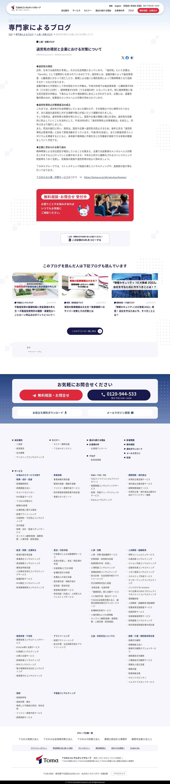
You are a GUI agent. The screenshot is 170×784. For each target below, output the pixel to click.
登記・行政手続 (61, 550)
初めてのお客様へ (118, 748)
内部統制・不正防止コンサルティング (30, 519)
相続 (18, 693)
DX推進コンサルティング (27, 651)
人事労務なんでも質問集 (102, 614)
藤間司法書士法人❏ (142, 739)
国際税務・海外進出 (137, 475)
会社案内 (18, 440)
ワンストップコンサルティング (30, 457)
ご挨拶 (19, 444)
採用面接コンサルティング (140, 620)
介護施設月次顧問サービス (140, 660)
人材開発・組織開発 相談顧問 (141, 602)
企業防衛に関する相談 (26, 509)
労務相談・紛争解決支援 (102, 558)
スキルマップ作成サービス (140, 576)
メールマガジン (133, 453)
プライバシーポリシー (39, 748)
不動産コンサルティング (65, 693)
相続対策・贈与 (23, 701)
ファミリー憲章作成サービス (66, 487)
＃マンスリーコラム (35, 352)
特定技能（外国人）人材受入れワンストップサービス (68, 595)
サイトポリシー (84, 748)
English (118, 6)
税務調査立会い (23, 487)
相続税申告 (21, 697)
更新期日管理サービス (64, 589)
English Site (134, 748)
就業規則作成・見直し (101, 563)
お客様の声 (94, 444)
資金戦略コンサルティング (28, 563)
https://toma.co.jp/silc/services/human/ (105, 177)
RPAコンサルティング (26, 664)
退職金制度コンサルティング (104, 571)
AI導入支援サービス (25, 655)
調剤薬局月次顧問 (136, 655)
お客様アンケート (99, 448)
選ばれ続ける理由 (97, 440)
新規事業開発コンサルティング (30, 587)
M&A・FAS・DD (98, 475)
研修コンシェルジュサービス (141, 554)
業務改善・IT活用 (24, 635)
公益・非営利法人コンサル (103, 635)
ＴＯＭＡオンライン (63, 448)
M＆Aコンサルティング (101, 499)
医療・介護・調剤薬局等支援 (141, 635)
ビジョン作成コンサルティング (142, 563)
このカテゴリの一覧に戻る (87, 331)
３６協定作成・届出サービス (104, 596)
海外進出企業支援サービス (140, 483)
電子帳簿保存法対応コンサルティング (30, 670)
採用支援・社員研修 (100, 587)
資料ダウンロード (134, 449)
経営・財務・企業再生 (26, 550)
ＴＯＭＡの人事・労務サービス (52, 177)
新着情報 (130, 440)
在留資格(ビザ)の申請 (63, 568)
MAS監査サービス (24, 496)
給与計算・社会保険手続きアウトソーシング (105, 577)
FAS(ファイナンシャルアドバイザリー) (105, 480)
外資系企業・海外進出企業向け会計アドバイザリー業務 (142, 493)
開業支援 (132, 668)
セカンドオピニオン (25, 492)
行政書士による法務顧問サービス (68, 555)
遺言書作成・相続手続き (65, 581)
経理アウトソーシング (26, 514)
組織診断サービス (24, 578)
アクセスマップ (119, 773)
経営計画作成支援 (24, 554)
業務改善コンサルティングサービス (30, 641)
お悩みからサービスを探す (28, 475)
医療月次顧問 (134, 640)
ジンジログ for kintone (138, 587)
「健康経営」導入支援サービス (105, 591)
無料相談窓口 (101, 748)
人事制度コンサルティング (103, 567)
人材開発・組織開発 (137, 550)
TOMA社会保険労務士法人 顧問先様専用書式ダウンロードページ (105, 602)
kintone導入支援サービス (28, 647)
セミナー (56, 440)
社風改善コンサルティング (140, 558)
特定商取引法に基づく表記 (63, 748)
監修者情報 (96, 459)
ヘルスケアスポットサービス (141, 681)
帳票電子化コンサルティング (29, 675)
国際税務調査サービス (138, 487)
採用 (110, 6)
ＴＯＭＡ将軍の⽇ (24, 500)
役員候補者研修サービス (139, 616)
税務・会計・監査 (24, 479)
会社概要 (20, 452)
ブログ (92, 456)
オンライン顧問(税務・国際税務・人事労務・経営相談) (29, 537)
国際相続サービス (24, 717)
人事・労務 (96, 550)
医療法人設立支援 (136, 664)
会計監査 (20, 525)
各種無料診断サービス (101, 610)
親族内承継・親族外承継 (65, 483)
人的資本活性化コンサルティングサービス (30, 573)
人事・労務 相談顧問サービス (104, 554)
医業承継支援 (134, 673)
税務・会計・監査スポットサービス (30, 531)
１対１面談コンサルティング (141, 571)
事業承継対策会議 (62, 479)
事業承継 (58, 475)
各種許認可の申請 (62, 572)
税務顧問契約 (22, 483)
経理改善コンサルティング (28, 660)
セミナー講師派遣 (62, 444)
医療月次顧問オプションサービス (142, 650)
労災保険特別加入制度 (101, 583)
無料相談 (130, 444)
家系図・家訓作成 (62, 585)
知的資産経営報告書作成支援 (66, 492)
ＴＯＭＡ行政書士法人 (88, 739)
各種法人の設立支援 (63, 576)
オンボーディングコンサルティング (142, 581)
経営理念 (20, 448)
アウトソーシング (62, 635)
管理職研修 (133, 598)
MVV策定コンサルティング (28, 583)
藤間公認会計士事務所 (115, 739)
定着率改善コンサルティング (141, 567)
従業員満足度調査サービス (140, 607)
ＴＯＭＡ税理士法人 (28, 739)
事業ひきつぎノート (63, 496)
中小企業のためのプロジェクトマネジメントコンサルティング (142, 593)
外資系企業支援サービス (139, 479)
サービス (18, 471)
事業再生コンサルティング (28, 558)
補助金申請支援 (23, 567)
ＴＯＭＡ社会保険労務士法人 (58, 739)
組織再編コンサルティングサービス (105, 487)
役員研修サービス (136, 611)
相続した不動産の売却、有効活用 (30, 707)
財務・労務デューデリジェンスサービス (105, 494)
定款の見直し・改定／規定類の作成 (68, 562)
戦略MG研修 (21, 505)
